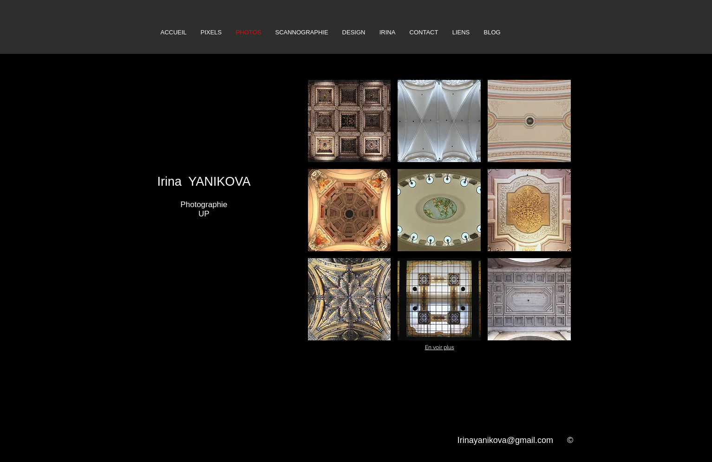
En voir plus (439, 347)
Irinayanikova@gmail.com (505, 440)
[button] (349, 121)
